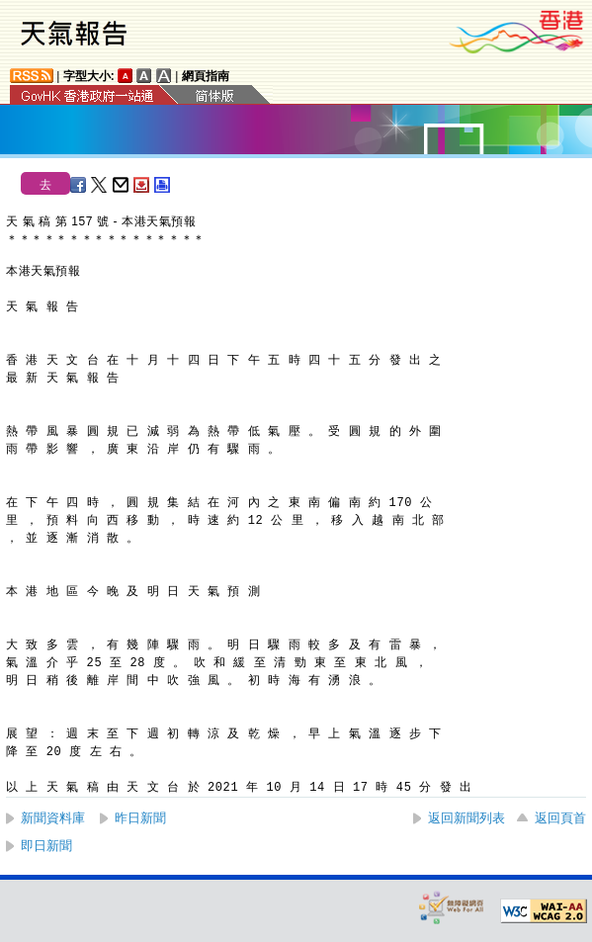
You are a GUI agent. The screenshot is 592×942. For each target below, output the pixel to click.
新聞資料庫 (53, 818)
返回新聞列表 (466, 818)
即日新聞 (46, 845)
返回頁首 (560, 818)
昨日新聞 (140, 818)
